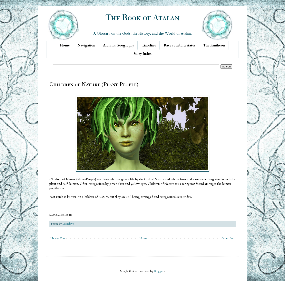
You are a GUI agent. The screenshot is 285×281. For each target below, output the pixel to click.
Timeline (149, 45)
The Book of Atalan (143, 18)
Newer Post (57, 238)
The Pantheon (214, 45)
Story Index (143, 54)
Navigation (86, 45)
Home (65, 45)
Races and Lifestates (180, 45)
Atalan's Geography (118, 45)
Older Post (228, 238)
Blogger (159, 271)
